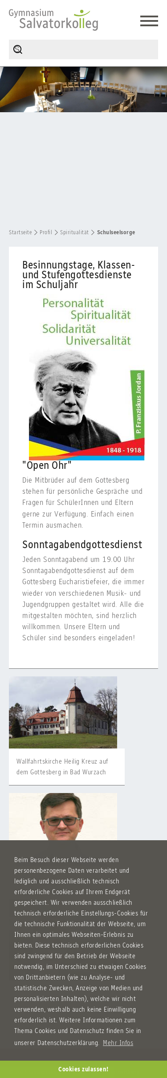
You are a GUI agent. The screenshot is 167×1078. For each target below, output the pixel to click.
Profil (46, 232)
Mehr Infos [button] (118, 1042)
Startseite (20, 232)
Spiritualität (74, 232)
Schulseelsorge (116, 232)
